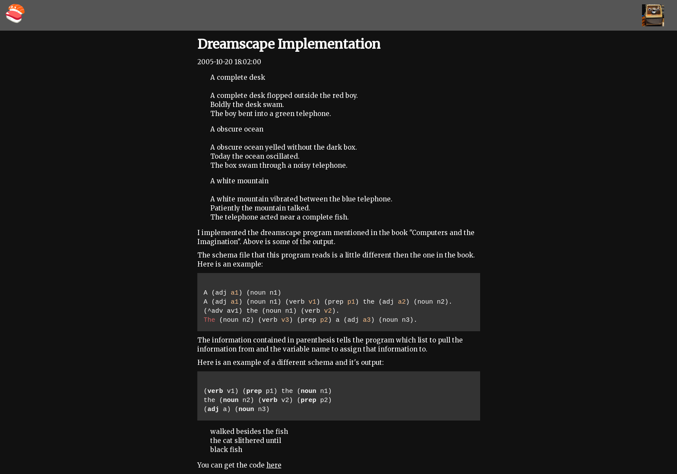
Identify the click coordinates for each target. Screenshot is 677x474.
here (274, 465)
